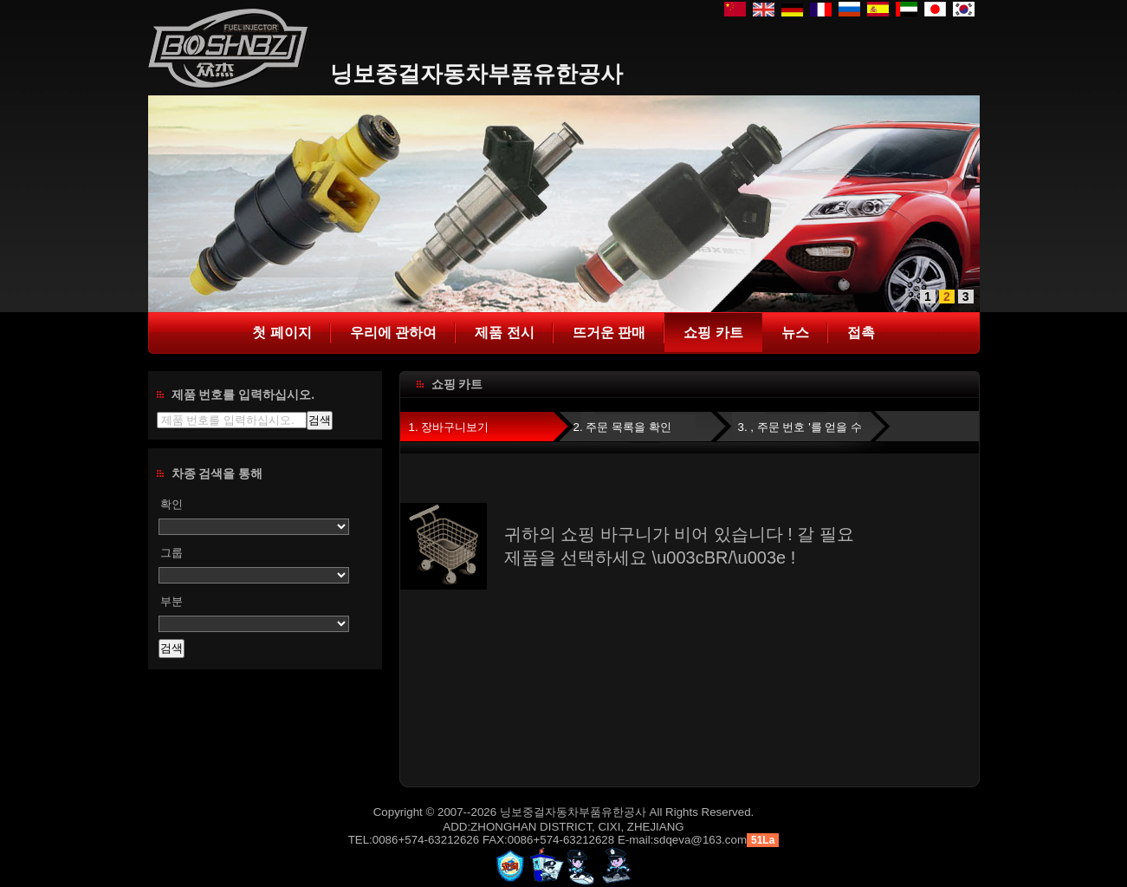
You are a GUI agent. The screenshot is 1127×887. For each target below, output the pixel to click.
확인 (171, 504)
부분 (171, 601)
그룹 (171, 552)
